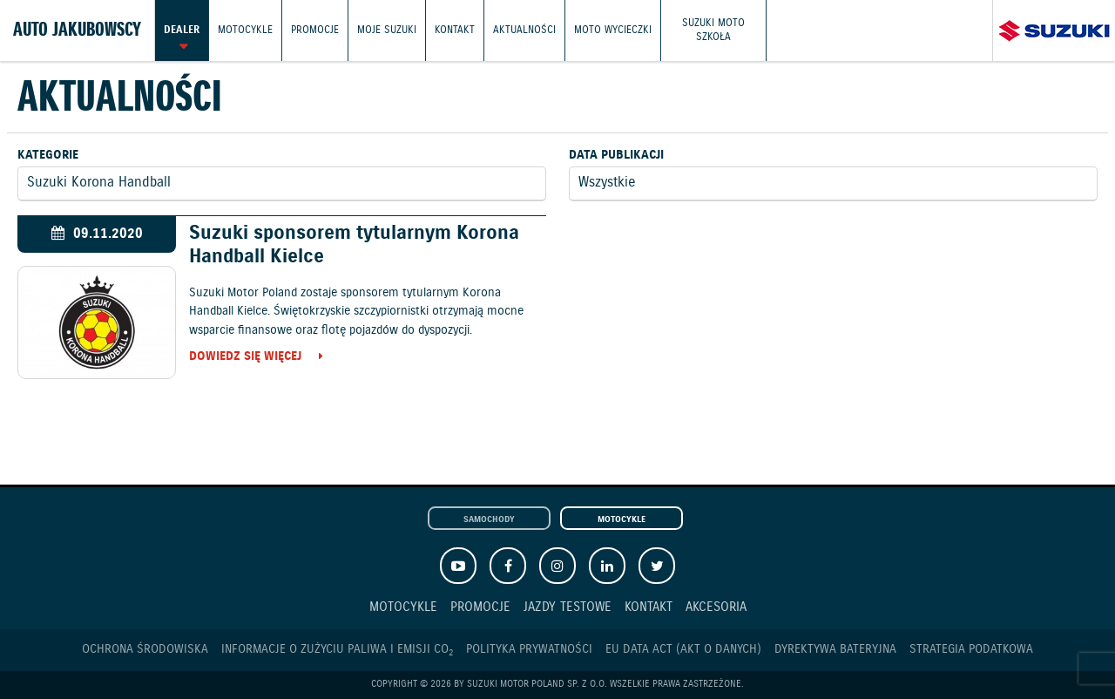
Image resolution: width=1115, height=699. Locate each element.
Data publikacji (616, 155)
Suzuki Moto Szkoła (713, 30)
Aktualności (524, 30)
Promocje (315, 30)
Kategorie (47, 155)
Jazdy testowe (568, 607)
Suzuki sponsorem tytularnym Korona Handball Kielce (354, 245)
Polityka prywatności (529, 649)
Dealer (181, 30)
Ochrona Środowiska (145, 649)
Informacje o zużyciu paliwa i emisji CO (337, 649)
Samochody (489, 519)
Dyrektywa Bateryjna (835, 649)
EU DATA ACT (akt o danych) (683, 649)
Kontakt (455, 30)
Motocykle (245, 30)
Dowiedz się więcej (245, 357)
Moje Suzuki (386, 30)
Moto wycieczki (613, 30)
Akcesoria (716, 607)
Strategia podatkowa (971, 649)
